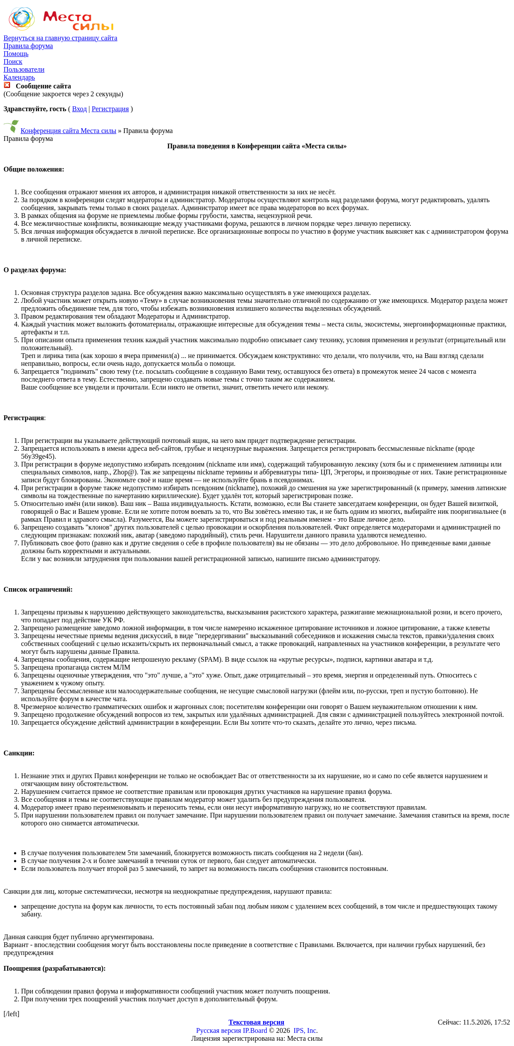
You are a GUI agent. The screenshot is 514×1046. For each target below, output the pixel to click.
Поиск (13, 61)
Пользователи (24, 69)
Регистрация (110, 108)
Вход (79, 108)
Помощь (16, 53)
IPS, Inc (304, 1030)
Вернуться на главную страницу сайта (60, 38)
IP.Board (255, 1030)
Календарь (19, 77)
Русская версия (218, 1030)
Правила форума (28, 45)
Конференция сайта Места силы (68, 130)
